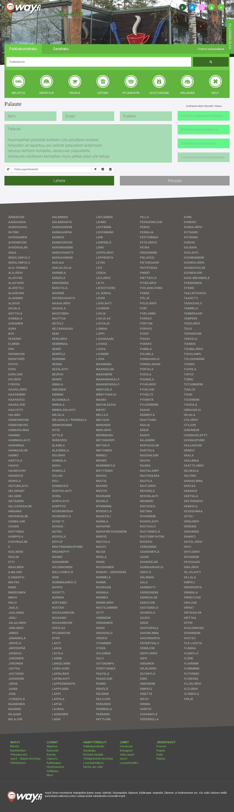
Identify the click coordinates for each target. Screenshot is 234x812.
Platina (160, 758)
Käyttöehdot (18, 750)
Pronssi (161, 746)
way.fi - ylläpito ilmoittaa (25, 758)
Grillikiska (52, 771)
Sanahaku (89, 750)
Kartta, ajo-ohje (93, 767)
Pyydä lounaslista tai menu (198, 143)
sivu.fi (123, 758)
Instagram (126, 750)
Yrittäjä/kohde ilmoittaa (98, 758)
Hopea (160, 750)
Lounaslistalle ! (129, 763)
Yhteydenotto (18, 754)
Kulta (159, 754)
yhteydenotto (230, 36)
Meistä (14, 746)
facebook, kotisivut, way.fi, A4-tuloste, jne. (70, 39)
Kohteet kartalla (93, 754)
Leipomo (52, 758)
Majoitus (52, 746)
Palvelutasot (18, 763)
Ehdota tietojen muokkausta (199, 129)
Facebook (126, 746)
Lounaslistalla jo (93, 763)
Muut (50, 775)
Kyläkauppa (54, 763)
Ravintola (52, 750)
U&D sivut (69, 13)
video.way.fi (127, 754)
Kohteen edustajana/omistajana (202, 115)
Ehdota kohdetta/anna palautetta (202, 157)
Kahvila (51, 754)
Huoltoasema (55, 767)
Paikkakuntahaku (93, 746)
